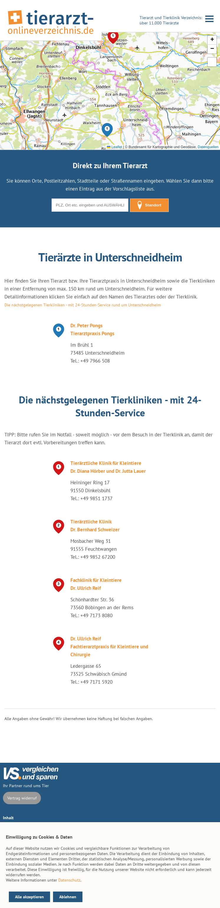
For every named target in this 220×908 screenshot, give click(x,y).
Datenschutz (69, 880)
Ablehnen (67, 896)
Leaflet (114, 147)
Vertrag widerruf (22, 798)
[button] (107, 130)
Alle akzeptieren (29, 896)
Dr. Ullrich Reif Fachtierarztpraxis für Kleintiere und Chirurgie (109, 646)
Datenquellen (208, 147)
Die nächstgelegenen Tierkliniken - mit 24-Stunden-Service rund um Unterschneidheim (82, 305)
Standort (149, 205)
